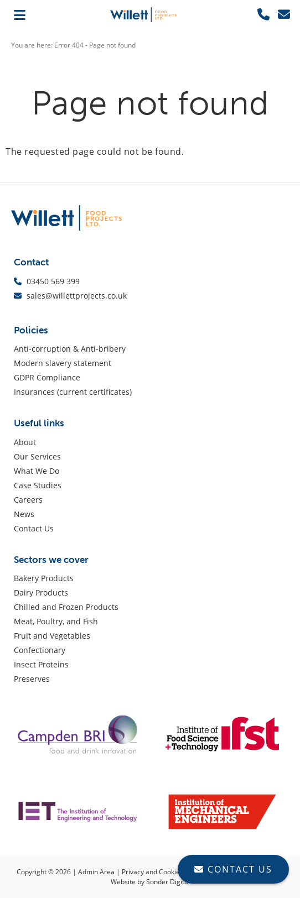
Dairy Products (41, 592)
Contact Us (34, 528)
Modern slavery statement (62, 363)
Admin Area (96, 871)
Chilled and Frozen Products (66, 607)
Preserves (32, 679)
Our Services (37, 456)
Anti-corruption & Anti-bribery (70, 348)
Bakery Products (44, 578)
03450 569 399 (54, 281)
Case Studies (37, 485)
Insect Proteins (41, 664)
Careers (28, 499)
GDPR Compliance (47, 377)
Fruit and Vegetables (52, 635)
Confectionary (39, 650)
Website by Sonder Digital (150, 881)
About (25, 442)
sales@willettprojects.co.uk (77, 295)
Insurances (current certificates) (73, 392)
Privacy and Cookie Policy (160, 871)
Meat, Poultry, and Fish (56, 621)
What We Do (36, 471)
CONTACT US (233, 869)
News (24, 514)
